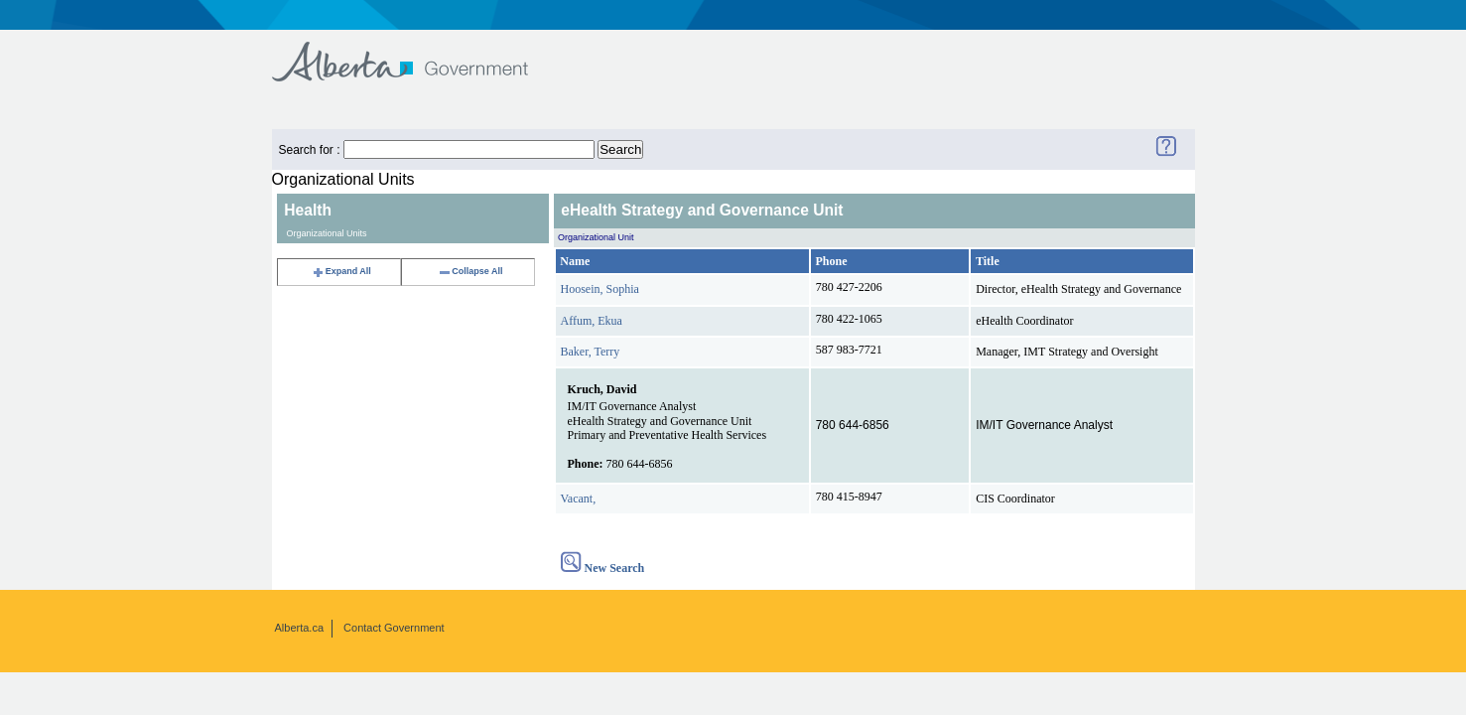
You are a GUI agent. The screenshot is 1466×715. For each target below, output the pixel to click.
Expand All (341, 271)
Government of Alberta (416, 52)
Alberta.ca (300, 628)
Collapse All (470, 271)
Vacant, (579, 498)
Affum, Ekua (591, 321)
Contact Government (394, 628)
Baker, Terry (590, 351)
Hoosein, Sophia (600, 289)
